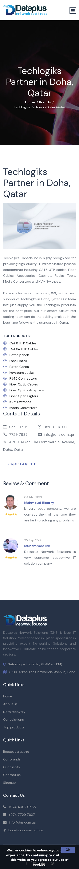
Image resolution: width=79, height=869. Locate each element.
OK (68, 850)
